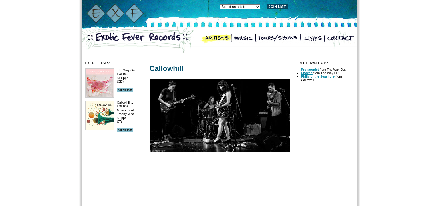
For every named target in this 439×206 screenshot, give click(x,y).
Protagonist (310, 69)
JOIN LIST (277, 7)
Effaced (307, 73)
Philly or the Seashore (318, 76)
